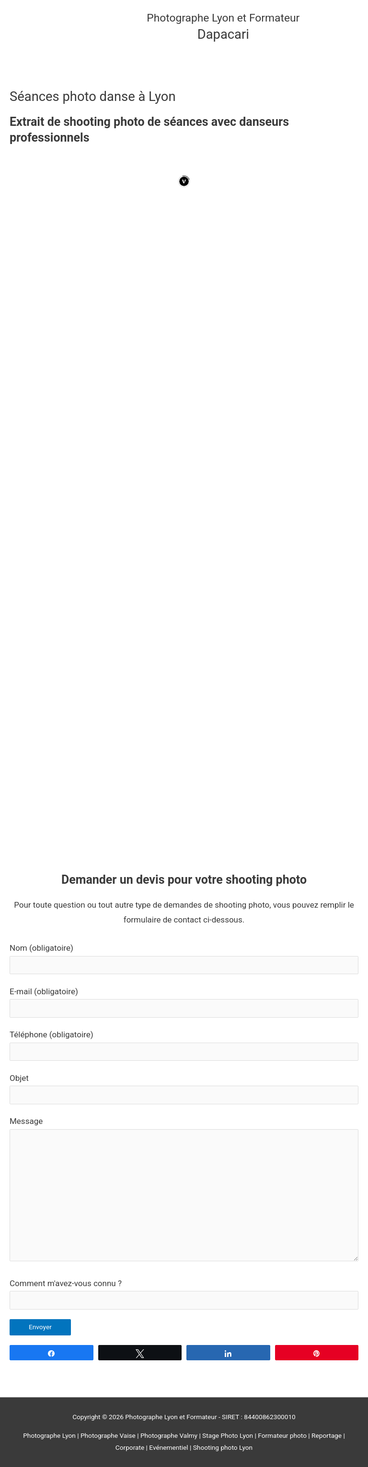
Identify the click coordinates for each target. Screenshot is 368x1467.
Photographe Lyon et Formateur (223, 17)
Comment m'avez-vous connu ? (184, 1294)
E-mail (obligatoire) (184, 1002)
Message (184, 1191)
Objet (184, 1088)
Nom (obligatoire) (184, 958)
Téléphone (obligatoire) (184, 1045)
